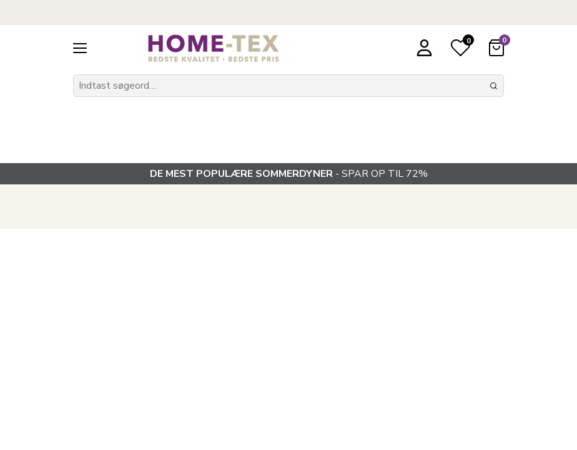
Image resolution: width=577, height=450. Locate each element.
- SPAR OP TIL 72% (289, 174)
